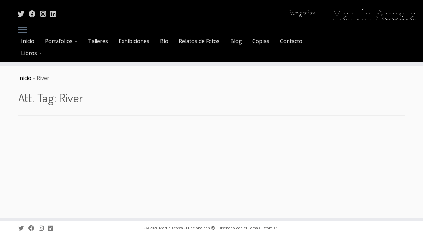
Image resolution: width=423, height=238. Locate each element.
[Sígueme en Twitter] (23, 13)
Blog (236, 41)
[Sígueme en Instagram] (45, 13)
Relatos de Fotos (199, 41)
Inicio (27, 41)
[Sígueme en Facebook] (34, 13)
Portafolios (61, 41)
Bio (164, 41)
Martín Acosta (374, 13)
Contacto (291, 41)
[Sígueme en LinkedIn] (55, 13)
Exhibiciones (134, 41)
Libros (31, 53)
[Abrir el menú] (22, 30)
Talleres (98, 41)
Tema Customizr (262, 227)
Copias (260, 41)
